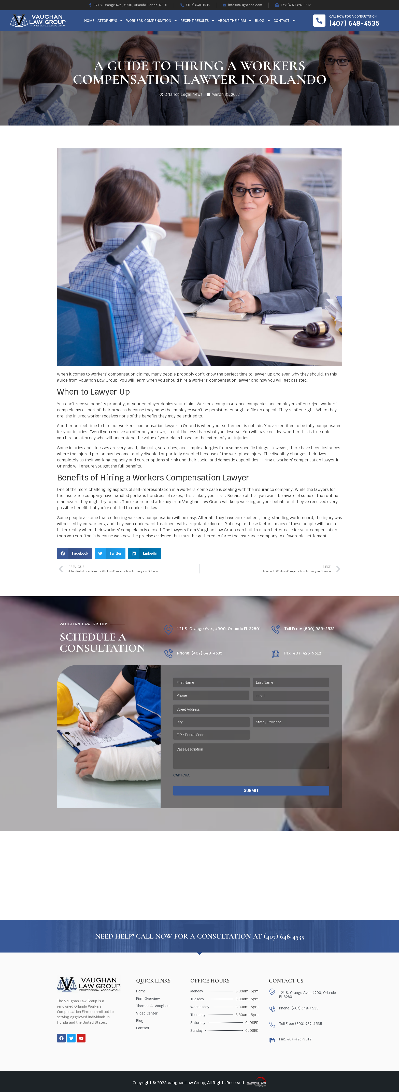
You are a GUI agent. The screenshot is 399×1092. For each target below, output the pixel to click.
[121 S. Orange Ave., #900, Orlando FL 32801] (168, 630)
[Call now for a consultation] (319, 20)
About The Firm (235, 20)
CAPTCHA (181, 775)
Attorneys (110, 20)
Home (89, 21)
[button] (74, 553)
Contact (284, 20)
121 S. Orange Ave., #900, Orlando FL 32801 (219, 628)
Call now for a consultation (353, 16)
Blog (262, 20)
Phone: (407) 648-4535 (199, 653)
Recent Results (197, 20)
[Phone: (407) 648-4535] (168, 654)
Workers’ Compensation (151, 20)
